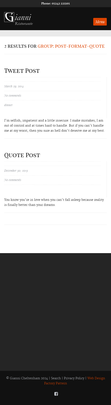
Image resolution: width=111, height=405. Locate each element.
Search (56, 378)
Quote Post (22, 155)
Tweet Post (22, 70)
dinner (8, 105)
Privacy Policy (74, 378)
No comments (12, 96)
